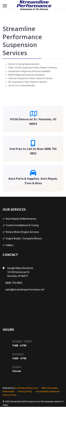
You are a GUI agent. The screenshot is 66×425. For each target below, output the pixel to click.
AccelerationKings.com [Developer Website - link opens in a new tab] (26, 388)
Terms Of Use (9, 395)
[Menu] (5, 6)
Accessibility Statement (48, 391)
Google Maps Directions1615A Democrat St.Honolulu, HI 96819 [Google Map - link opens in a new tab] (20, 272)
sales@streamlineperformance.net (24, 289)
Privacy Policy (25, 391)
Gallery (9, 245)
